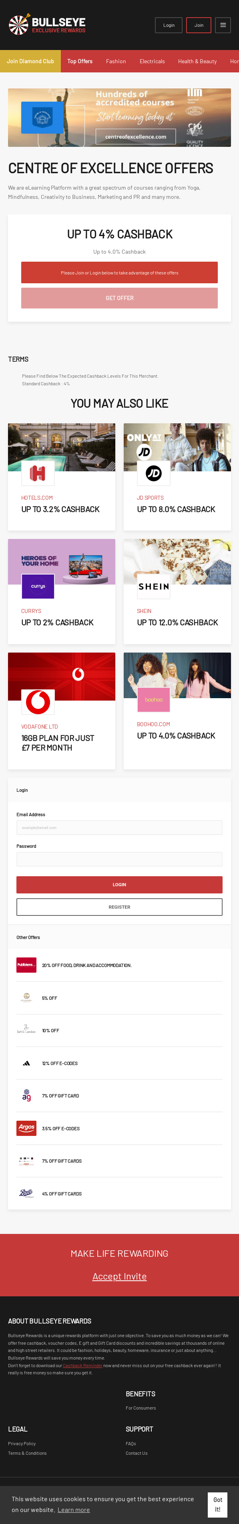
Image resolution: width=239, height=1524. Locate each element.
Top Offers (79, 61)
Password (26, 846)
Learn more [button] (74, 1509)
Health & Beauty (197, 61)
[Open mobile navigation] (223, 25)
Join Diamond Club (30, 61)
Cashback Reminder (82, 1365)
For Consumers (141, 1407)
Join (199, 25)
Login (169, 25)
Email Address (30, 814)
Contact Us (137, 1453)
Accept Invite (119, 1276)
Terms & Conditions (27, 1453)
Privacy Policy (22, 1443)
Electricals (152, 61)
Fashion (116, 61)
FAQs (131, 1443)
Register (120, 907)
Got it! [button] (217, 1504)
